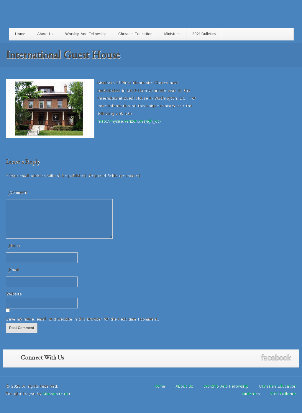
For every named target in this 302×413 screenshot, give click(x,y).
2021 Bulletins (204, 34)
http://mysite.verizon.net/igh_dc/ (129, 121)
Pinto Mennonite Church (39, 15)
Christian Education (135, 34)
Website (14, 301)
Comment (17, 194)
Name (13, 254)
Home (20, 34)
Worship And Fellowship (85, 34)
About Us (45, 34)
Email (13, 279)
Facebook (276, 364)
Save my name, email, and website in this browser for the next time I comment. (82, 326)
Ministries (172, 34)
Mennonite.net (56, 401)
